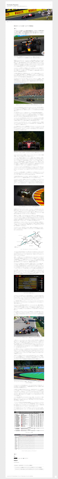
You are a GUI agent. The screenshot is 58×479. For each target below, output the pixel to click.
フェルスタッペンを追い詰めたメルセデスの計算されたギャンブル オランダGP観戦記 (29, 469)
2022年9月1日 (21, 465)
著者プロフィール (9, 21)
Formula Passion (12, 5)
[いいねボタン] (14, 28)
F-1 (24, 465)
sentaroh (16, 465)
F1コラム (27, 465)
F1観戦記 (30, 465)
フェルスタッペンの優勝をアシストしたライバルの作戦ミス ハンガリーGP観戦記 (28, 467)
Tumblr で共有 (20, 458)
